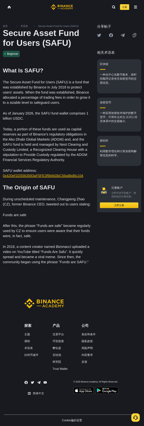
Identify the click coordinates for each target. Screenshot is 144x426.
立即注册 (119, 205)
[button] (135, 7)
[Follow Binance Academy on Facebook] (26, 382)
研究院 (57, 361)
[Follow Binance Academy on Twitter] (32, 382)
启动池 (57, 354)
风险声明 (87, 348)
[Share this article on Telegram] (123, 35)
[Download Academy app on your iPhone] (83, 391)
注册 (124, 7)
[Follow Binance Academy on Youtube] (45, 382)
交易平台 (58, 334)
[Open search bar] (112, 7)
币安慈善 (58, 341)
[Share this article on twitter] (99, 35)
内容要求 (87, 354)
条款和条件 (89, 334)
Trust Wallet (60, 368)
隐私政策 (87, 341)
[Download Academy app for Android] (106, 391)
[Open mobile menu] (135, 7)
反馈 (84, 361)
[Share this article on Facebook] (111, 35)
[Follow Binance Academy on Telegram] (39, 382)
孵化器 (57, 348)
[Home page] (62, 7)
